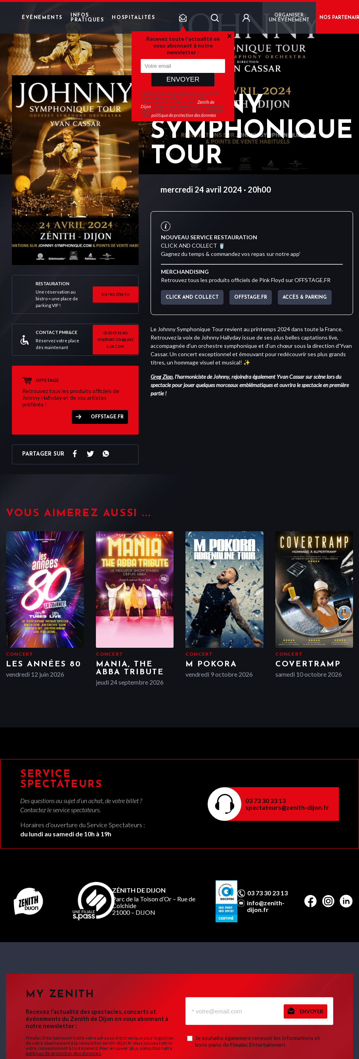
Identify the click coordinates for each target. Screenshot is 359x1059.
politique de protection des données (183, 115)
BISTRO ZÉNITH (115, 294)
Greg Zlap (161, 376)
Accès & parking (305, 297)
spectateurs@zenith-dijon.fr (287, 807)
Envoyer (182, 79)
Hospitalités (133, 17)
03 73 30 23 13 (265, 800)
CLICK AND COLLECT (192, 297)
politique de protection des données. (63, 1053)
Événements (42, 17)
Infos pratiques (87, 18)
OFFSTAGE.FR (107, 417)
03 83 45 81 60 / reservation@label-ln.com (115, 340)
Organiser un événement (289, 18)
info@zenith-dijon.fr (266, 906)
